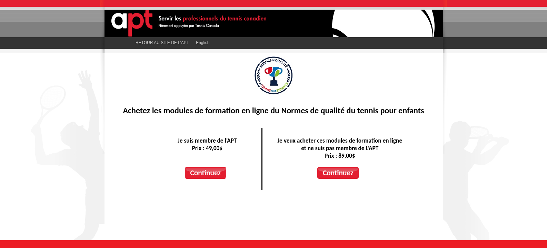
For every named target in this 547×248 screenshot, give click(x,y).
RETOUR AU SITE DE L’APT (162, 42)
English (202, 42)
